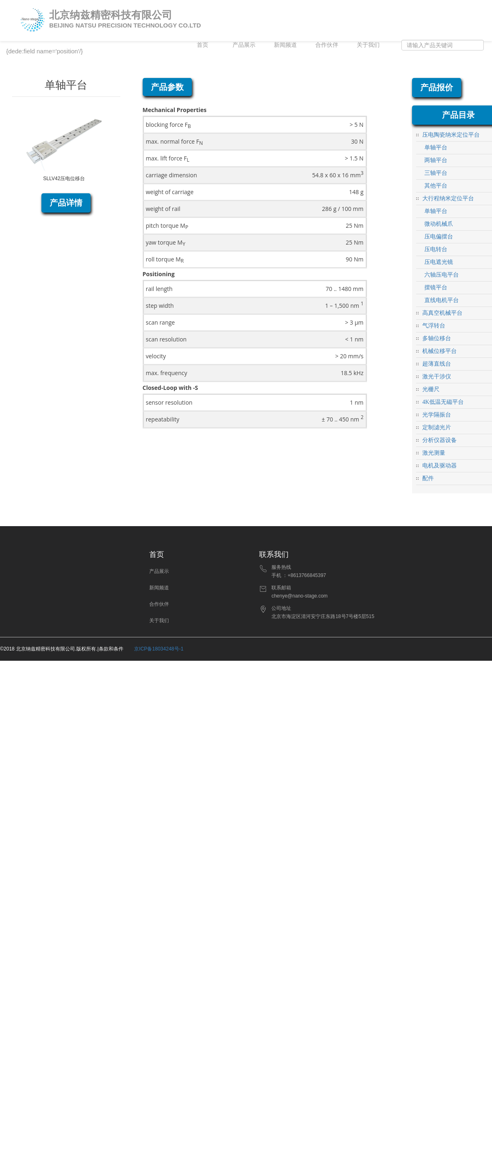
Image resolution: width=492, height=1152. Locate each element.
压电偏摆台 (438, 237)
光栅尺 (431, 389)
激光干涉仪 (436, 376)
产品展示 (243, 45)
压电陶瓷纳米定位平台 (451, 135)
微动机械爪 (438, 224)
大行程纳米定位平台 (448, 198)
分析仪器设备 (439, 440)
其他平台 (435, 186)
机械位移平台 (439, 351)
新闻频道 (285, 45)
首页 (202, 45)
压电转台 (435, 249)
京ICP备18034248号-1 (158, 649)
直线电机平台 (441, 300)
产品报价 (436, 87)
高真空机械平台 (442, 313)
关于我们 (368, 45)
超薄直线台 (436, 364)
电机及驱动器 (439, 466)
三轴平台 (435, 173)
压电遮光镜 (438, 262)
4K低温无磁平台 (443, 402)
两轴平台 (435, 160)
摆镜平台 (435, 287)
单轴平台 (435, 147)
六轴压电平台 (441, 275)
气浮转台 (433, 326)
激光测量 (433, 453)
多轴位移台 (436, 338)
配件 (428, 478)
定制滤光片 (436, 427)
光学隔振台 (436, 415)
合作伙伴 (326, 45)
